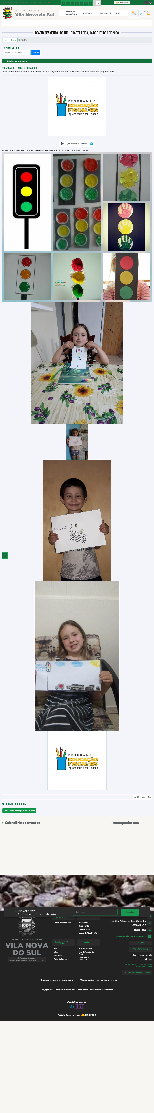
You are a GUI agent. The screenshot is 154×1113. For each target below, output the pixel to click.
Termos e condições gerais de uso (138, 964)
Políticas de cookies (143, 967)
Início (5, 40)
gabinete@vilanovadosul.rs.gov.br (131, 936)
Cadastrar (130, 912)
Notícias (13, 40)
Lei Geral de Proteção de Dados (137, 973)
